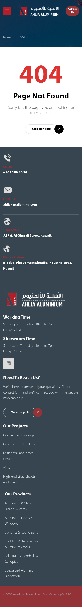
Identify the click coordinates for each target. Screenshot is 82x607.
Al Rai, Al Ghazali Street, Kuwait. (27, 235)
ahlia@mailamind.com (20, 205)
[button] (72, 11)
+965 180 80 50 (15, 172)
